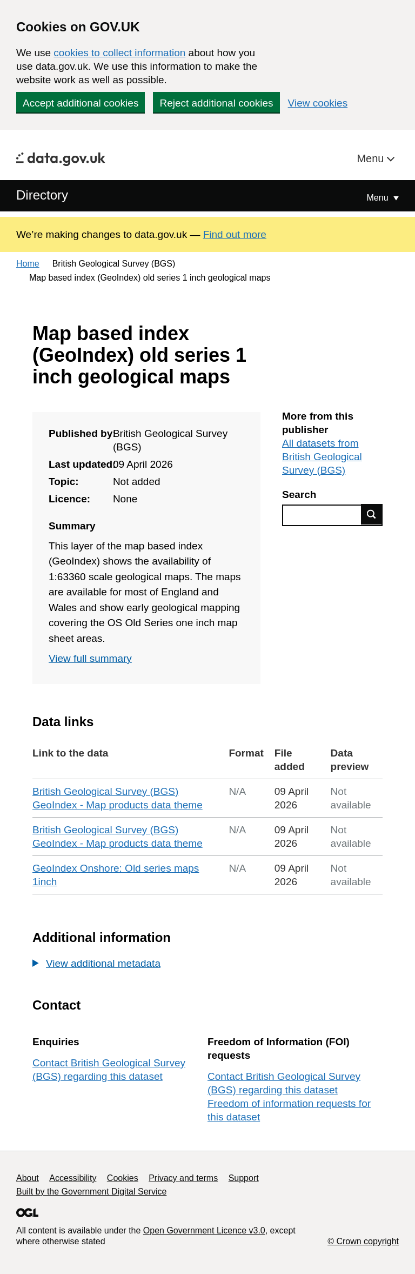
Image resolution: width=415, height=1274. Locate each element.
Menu (372, 158)
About (27, 1178)
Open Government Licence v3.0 (204, 1230)
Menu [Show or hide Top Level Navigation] (379, 197)
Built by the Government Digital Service (91, 1191)
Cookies (122, 1178)
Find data (372, 514)
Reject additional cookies (216, 103)
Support (244, 1178)
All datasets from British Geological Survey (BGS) (322, 456)
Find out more (234, 234)
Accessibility (72, 1178)
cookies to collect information (119, 52)
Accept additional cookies (80, 103)
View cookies (318, 103)
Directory (42, 195)
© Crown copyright (363, 1241)
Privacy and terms (183, 1178)
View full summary (90, 658)
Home (27, 263)
